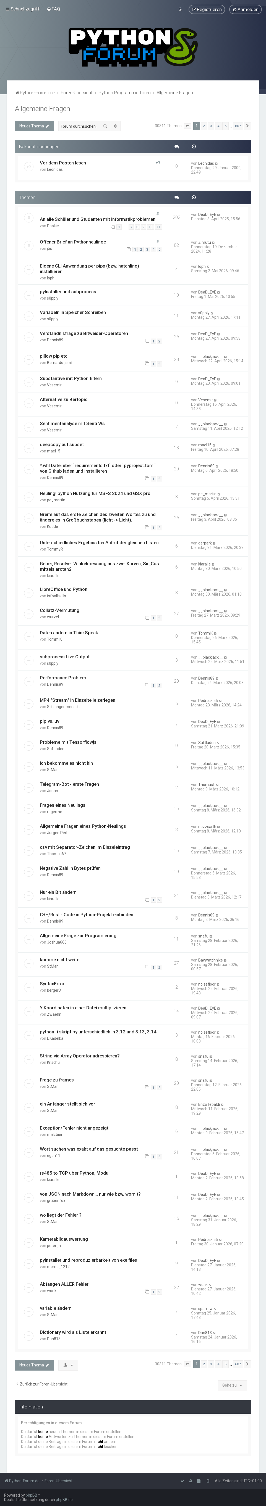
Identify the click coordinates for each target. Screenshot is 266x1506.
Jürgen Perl (57, 833)
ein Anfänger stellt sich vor (67, 1104)
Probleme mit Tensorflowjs (68, 742)
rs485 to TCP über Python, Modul (74, 1173)
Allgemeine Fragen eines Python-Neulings (83, 826)
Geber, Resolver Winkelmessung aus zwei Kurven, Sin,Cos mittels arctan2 (99, 566)
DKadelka (55, 1038)
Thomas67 (56, 854)
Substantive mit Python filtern (71, 378)
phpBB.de (64, 1499)
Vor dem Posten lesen (63, 163)
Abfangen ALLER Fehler (64, 1284)
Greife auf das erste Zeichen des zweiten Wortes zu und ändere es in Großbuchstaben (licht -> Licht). (98, 517)
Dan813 (54, 1339)
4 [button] (218, 126)
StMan (53, 770)
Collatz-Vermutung (59, 610)
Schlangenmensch (63, 706)
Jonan (52, 791)
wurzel (53, 616)
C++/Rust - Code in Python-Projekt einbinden (86, 914)
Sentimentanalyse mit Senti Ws (72, 423)
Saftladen (55, 749)
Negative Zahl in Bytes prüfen (70, 868)
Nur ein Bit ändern (58, 892)
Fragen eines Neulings (62, 805)
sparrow (205, 1308)
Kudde (52, 526)
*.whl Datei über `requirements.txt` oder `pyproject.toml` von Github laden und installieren (98, 468)
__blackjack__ (210, 356)
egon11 (53, 1155)
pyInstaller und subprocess (68, 291)
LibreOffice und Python (63, 589)
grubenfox (56, 1200)
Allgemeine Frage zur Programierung (78, 935)
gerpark (205, 543)
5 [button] (225, 126)
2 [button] (204, 126)
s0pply (52, 298)
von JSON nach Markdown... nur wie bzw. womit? (90, 1194)
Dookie (53, 226)
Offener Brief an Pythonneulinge (73, 241)
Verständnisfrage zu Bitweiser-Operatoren (84, 333)
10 (150, 227)
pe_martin (56, 500)
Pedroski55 (208, 700)
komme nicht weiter (60, 959)
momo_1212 (58, 1266)
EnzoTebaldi (209, 1104)
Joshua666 (57, 942)
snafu (203, 936)
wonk (51, 1290)
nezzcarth (207, 826)
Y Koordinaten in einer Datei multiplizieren (83, 1007)
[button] (187, 126)
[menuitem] (53, 9)
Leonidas (55, 169)
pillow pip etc (53, 356)
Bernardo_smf (60, 362)
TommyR (55, 549)
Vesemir (54, 385)
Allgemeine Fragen (42, 109)
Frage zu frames (57, 1080)
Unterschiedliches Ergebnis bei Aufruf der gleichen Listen (99, 542)
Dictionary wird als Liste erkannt (73, 1332)
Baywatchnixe (210, 960)
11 (158, 227)
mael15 (53, 451)
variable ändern (56, 1308)
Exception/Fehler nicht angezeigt (74, 1128)
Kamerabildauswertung (64, 1239)
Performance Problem (63, 677)
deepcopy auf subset (62, 444)
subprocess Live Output (65, 656)
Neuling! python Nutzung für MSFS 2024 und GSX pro (95, 493)
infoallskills (56, 595)
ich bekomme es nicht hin (66, 763)
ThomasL (206, 784)
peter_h (54, 1245)
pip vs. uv (49, 721)
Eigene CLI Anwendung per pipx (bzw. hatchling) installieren (89, 268)
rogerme (54, 812)
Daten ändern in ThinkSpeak (69, 632)
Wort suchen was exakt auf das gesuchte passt (89, 1149)
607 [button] (238, 126)
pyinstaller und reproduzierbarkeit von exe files (88, 1260)
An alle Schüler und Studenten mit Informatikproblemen (97, 219)
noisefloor (207, 984)
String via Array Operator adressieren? (80, 1056)
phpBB (31, 1495)
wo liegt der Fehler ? (61, 1215)
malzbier (54, 1134)
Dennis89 (55, 340)
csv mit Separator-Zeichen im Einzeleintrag (85, 847)
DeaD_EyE (207, 214)
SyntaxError (52, 983)
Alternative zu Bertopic (63, 399)
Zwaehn (54, 1014)
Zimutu (204, 242)
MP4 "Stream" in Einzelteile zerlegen (77, 700)
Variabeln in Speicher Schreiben (73, 312)
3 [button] (211, 126)
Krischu (53, 1062)
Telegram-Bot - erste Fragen (69, 784)
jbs (49, 248)
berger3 (54, 990)
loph (50, 278)
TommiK (54, 639)
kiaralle (53, 575)
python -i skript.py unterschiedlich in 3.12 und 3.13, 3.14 (98, 1031)
